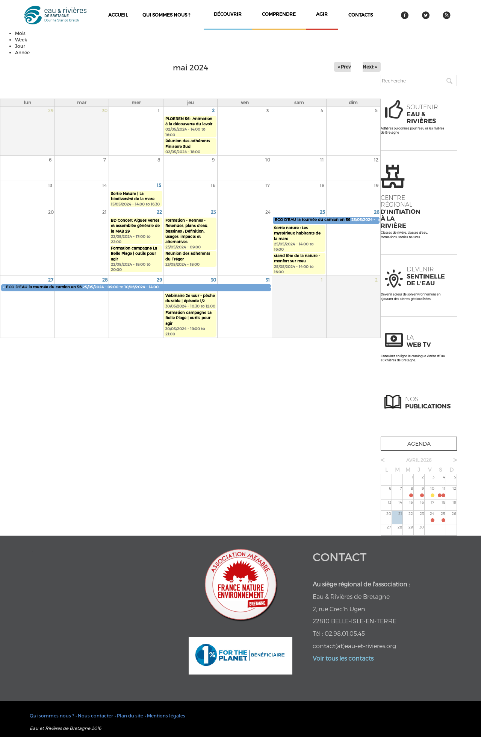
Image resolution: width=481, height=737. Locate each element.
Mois (20, 33)
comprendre (279, 14)
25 (322, 212)
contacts (360, 14)
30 (213, 279)
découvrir (228, 14)
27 (50, 279)
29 (159, 279)
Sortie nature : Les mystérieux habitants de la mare (297, 233)
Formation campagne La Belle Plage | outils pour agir (134, 253)
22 (159, 212)
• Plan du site (129, 715)
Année (22, 52)
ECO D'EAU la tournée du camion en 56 (312, 219)
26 (376, 212)
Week (21, 39)
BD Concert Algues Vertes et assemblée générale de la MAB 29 (135, 225)
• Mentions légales (165, 715)
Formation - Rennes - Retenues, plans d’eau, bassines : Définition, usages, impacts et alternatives (186, 231)
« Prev (344, 66)
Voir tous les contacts (343, 658)
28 (105, 279)
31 (268, 279)
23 (213, 212)
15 (159, 185)
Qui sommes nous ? (166, 14)
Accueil (118, 14)
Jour (20, 46)
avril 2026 (418, 460)
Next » (370, 66)
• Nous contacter (94, 715)
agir (322, 14)
